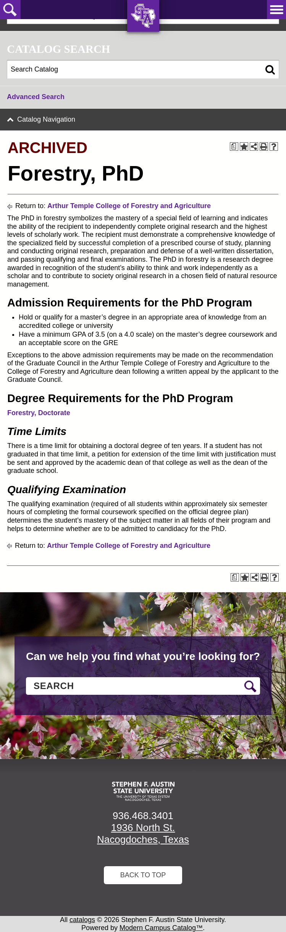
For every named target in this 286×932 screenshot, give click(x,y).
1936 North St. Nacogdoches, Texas (143, 833)
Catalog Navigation (46, 119)
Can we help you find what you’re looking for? (143, 656)
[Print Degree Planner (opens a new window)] (234, 146)
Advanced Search (36, 97)
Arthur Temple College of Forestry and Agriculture (129, 206)
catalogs (82, 920)
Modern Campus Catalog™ (161, 928)
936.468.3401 (143, 815)
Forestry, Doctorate (38, 413)
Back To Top (143, 875)
